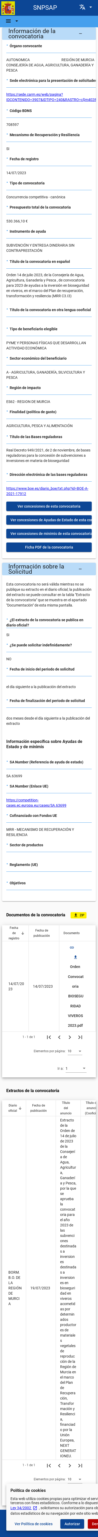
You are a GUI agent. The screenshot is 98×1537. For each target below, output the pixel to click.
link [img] (72, 947)
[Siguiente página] (70, 1037)
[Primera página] (49, 1037)
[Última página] (80, 1037)
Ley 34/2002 (23, 1508)
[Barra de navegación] (12, 21)
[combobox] (75, 1051)
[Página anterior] (59, 1037)
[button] (49, 33)
